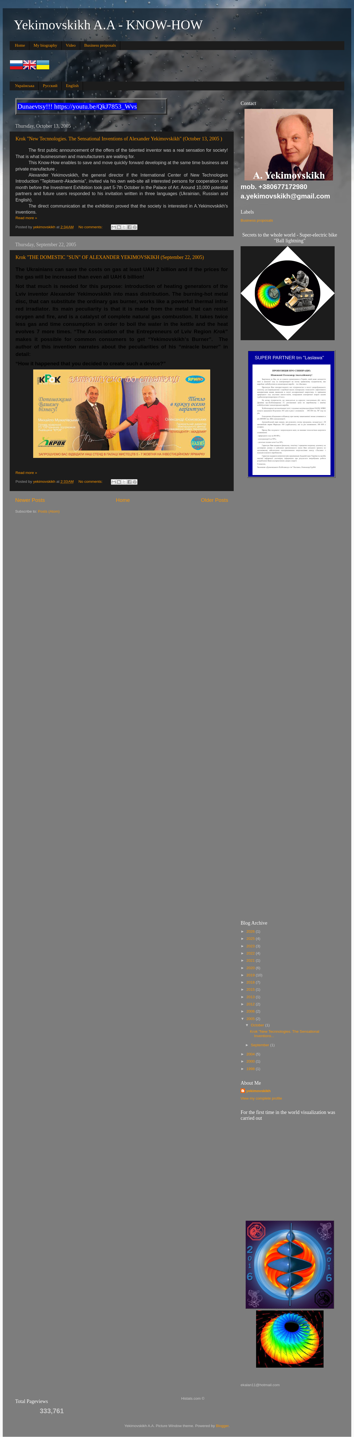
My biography (45, 45)
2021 (251, 960)
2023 (251, 946)
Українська (24, 85)
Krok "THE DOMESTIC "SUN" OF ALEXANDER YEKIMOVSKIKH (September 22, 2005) (109, 257)
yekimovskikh (258, 1091)
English (72, 85)
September (260, 1045)
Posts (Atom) (49, 511)
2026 (251, 931)
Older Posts (214, 500)
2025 (251, 939)
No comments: (91, 227)
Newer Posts (30, 500)
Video (71, 45)
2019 (251, 975)
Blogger (222, 1426)
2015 (251, 989)
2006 (251, 1011)
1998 (251, 1069)
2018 (251, 982)
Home (20, 45)
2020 (251, 968)
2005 (251, 1019)
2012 (251, 1004)
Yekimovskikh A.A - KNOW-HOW (108, 24)
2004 (251, 1054)
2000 (251, 1061)
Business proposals (100, 45)
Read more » (26, 218)
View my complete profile (261, 1098)
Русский (50, 85)
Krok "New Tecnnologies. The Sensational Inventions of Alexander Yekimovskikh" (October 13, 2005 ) (118, 138)
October (258, 1025)
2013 (251, 997)
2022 (251, 953)
